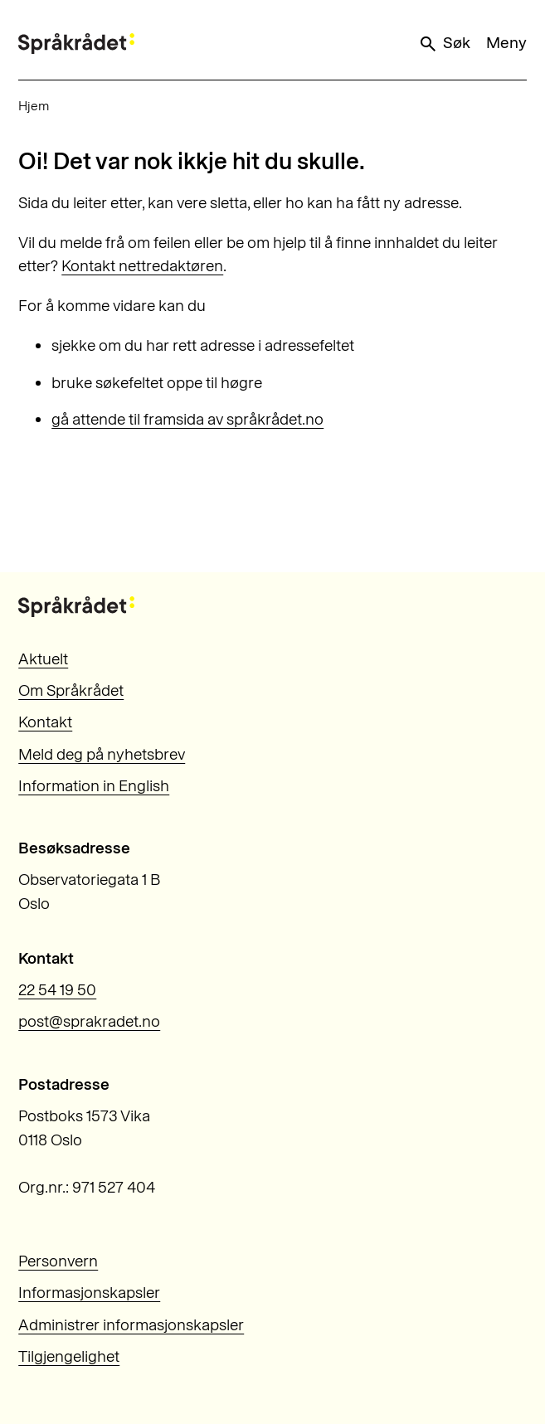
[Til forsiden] (76, 43)
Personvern (58, 1261)
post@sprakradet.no (89, 1021)
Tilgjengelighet (68, 1356)
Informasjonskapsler (89, 1292)
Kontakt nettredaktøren (142, 265)
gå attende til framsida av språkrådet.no (187, 419)
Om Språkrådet (71, 690)
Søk (444, 43)
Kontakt (45, 721)
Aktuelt (43, 658)
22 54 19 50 (57, 989)
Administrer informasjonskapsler (131, 1324)
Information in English (93, 785)
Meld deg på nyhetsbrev (101, 754)
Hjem (33, 106)
